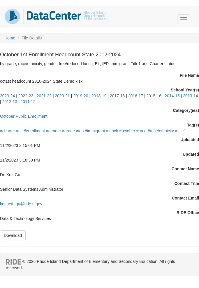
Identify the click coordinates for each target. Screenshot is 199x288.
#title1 (180, 131)
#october (127, 131)
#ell (19, 131)
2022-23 (25, 95)
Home (9, 38)
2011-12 (27, 101)
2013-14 (190, 95)
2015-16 (154, 95)
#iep (80, 131)
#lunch (112, 131)
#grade (68, 131)
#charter (7, 131)
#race (141, 131)
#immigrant (95, 131)
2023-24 (7, 95)
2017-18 (117, 95)
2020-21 (62, 95)
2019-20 (80, 95)
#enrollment (34, 131)
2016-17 (135, 95)
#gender (53, 131)
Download (13, 235)
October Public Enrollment (23, 116)
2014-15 (172, 95)
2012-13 (9, 101)
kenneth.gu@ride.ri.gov (21, 204)
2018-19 (98, 95)
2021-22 (44, 95)
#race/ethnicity (161, 131)
